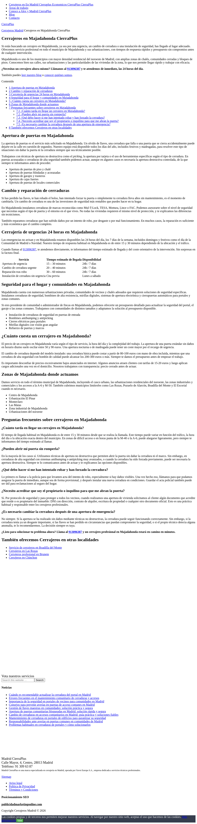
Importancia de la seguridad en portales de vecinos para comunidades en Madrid (56, 701)
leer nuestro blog (31, 75)
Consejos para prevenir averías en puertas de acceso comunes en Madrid (52, 704)
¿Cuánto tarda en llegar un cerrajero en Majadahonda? (50, 111)
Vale (19, 820)
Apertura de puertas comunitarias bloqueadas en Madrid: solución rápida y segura (57, 711)
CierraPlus (7, 24)
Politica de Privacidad (22, 786)
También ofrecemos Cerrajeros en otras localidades (40, 127)
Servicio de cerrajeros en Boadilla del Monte (35, 547)
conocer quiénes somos (58, 75)
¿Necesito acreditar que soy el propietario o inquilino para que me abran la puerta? (67, 121)
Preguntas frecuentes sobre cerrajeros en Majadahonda (42, 107)
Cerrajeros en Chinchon (23, 557)
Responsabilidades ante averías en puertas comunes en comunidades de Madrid (56, 721)
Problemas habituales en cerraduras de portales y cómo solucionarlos (50, 724)
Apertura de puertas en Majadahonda (32, 87)
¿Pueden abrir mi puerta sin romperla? (41, 114)
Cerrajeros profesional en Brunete (29, 554)
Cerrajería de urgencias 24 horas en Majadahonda (39, 94)
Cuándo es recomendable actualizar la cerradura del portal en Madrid (50, 694)
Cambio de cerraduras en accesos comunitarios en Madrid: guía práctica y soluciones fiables (63, 714)
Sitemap (6, 776)
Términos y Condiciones (23, 789)
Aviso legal (15, 783)
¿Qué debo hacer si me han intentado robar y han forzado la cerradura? (60, 117)
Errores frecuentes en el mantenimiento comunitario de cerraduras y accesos (54, 698)
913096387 (73, 68)
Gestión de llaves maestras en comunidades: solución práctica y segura (51, 708)
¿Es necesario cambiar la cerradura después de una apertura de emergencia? (63, 124)
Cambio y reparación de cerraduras (31, 91)
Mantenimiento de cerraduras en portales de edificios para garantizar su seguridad (57, 718)
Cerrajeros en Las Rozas (23, 550)
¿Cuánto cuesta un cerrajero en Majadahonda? (37, 101)
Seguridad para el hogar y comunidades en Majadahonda (43, 97)
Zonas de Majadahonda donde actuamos (34, 104)
